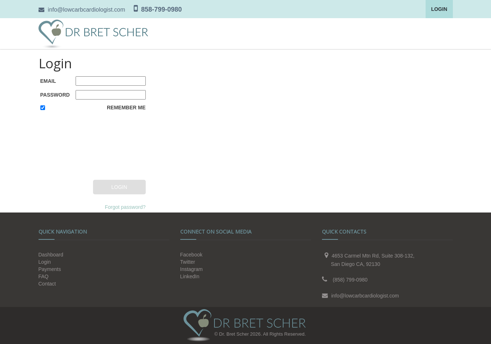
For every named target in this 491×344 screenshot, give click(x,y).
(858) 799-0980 (350, 280)
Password (55, 95)
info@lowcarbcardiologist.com (86, 10)
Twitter (187, 262)
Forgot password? (125, 207)
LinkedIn (190, 276)
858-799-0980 (161, 9)
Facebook (191, 255)
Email (48, 81)
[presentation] (70, 146)
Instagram (191, 269)
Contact (47, 284)
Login (439, 9)
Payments (50, 269)
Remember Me (126, 107)
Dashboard (51, 255)
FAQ (44, 276)
